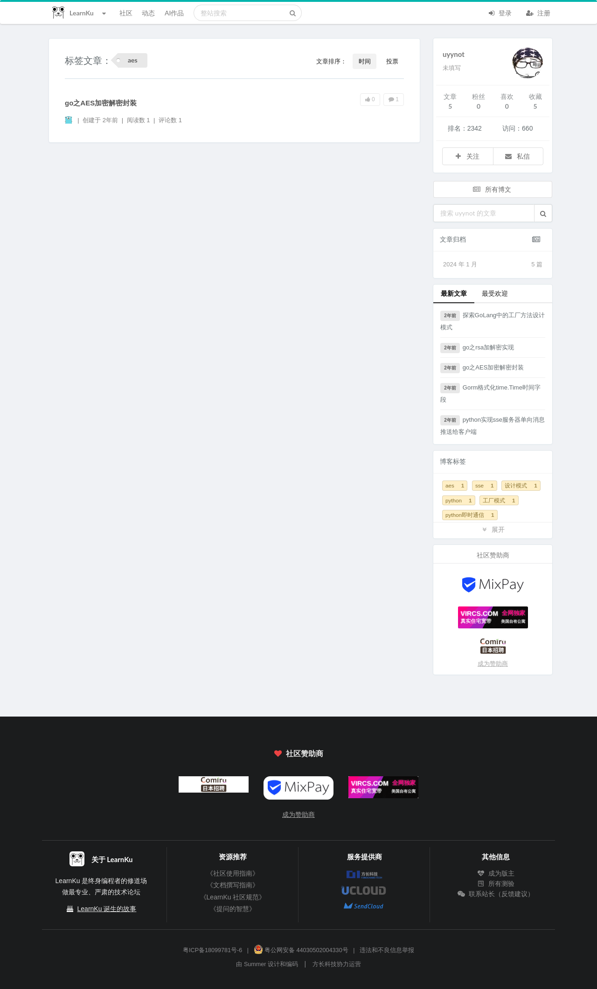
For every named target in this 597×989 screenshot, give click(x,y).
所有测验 (495, 883)
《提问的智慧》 (233, 908)
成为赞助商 (493, 663)
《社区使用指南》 (233, 873)
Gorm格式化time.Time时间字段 (490, 393)
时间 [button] (365, 61)
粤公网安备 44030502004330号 (301, 950)
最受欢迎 (495, 293)
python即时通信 (469, 515)
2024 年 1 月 (492, 264)
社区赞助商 (298, 753)
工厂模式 (499, 500)
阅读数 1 (139, 120)
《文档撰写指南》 (233, 885)
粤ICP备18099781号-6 (212, 950)
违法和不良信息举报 (387, 950)
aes (454, 485)
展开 (493, 529)
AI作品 (174, 13)
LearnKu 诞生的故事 (107, 908)
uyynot (454, 54)
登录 (499, 12)
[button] (543, 213)
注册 (538, 12)
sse (484, 485)
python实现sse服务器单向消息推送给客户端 (492, 425)
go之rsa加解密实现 (477, 348)
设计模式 (521, 485)
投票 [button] (392, 61)
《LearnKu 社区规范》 (233, 897)
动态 (148, 13)
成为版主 (495, 873)
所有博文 (492, 189)
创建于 (100, 120)
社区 (125, 13)
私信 (517, 156)
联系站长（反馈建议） (496, 894)
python (458, 500)
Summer (255, 964)
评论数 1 (170, 120)
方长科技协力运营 (336, 964)
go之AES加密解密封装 (101, 103)
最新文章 (454, 293)
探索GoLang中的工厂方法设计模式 (492, 321)
